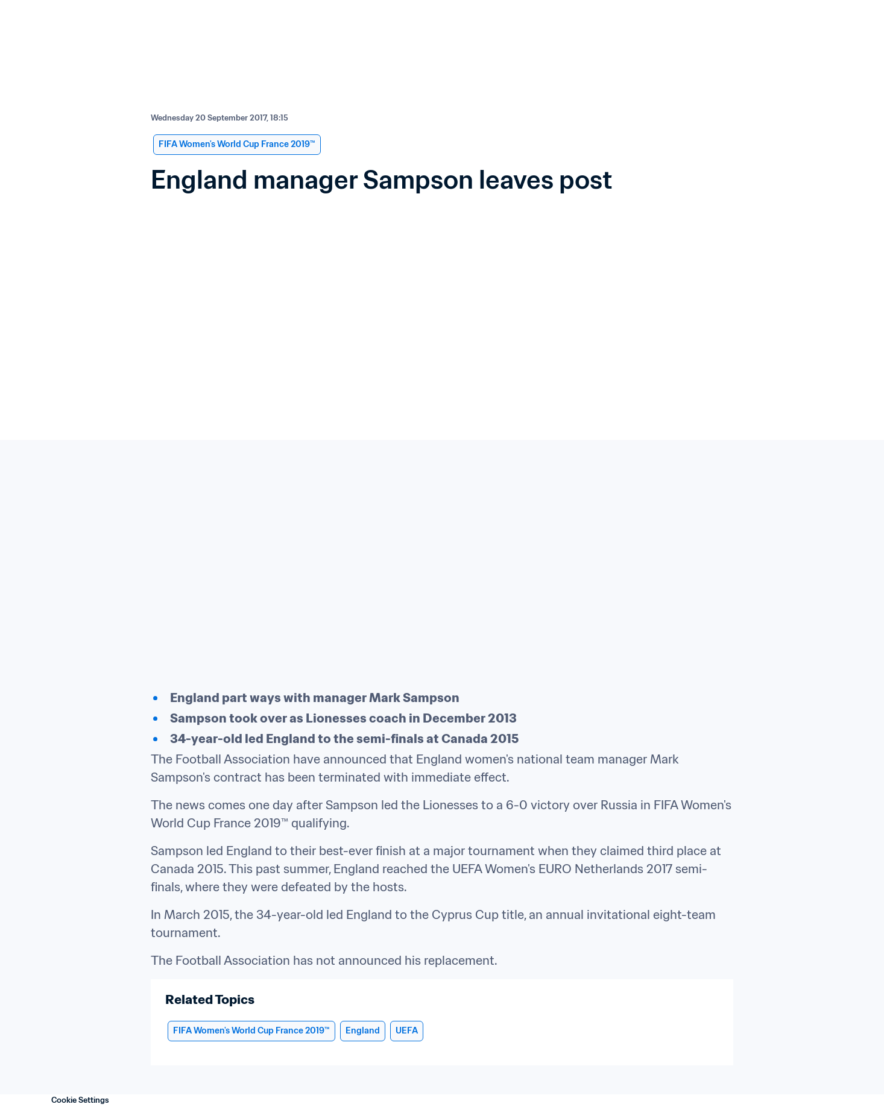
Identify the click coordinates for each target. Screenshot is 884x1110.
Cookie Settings (80, 1100)
